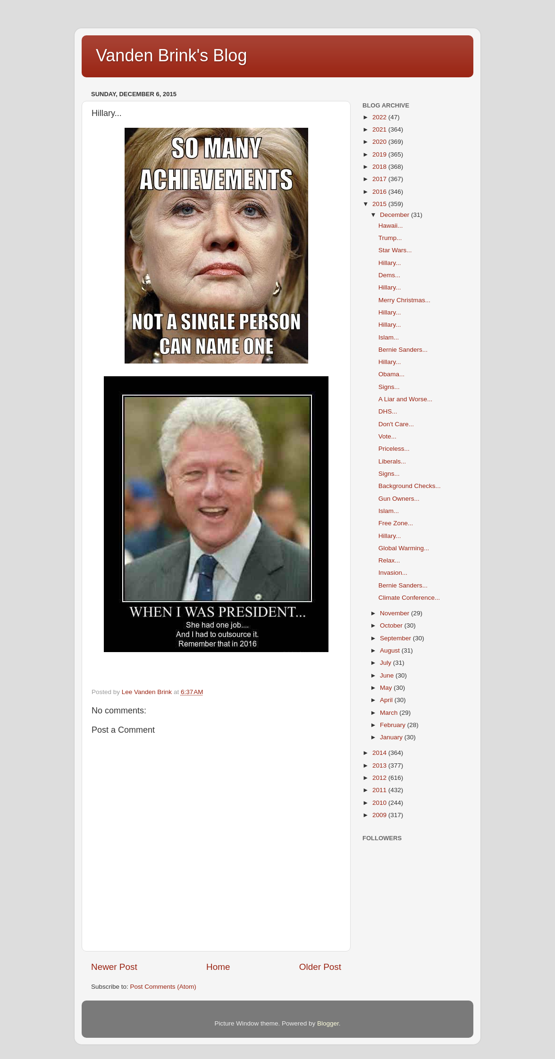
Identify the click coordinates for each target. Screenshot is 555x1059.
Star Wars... (395, 250)
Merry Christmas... (404, 300)
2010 (380, 802)
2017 (380, 178)
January (392, 737)
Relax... (389, 560)
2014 (380, 752)
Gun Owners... (399, 498)
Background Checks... (409, 485)
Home (218, 967)
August (391, 650)
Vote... (387, 436)
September (396, 638)
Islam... (388, 337)
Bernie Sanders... (403, 349)
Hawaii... (390, 225)
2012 (380, 777)
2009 (380, 815)
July (386, 662)
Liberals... (392, 461)
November (395, 613)
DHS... (387, 411)
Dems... (389, 275)
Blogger (328, 1023)
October (392, 625)
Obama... (391, 374)
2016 (380, 191)
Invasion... (393, 572)
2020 (380, 141)
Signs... (389, 386)
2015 (380, 203)
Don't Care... (396, 424)
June (387, 675)
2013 (380, 765)
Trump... (390, 237)
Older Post (320, 967)
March (389, 712)
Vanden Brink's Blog (171, 55)
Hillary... (389, 262)
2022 (380, 117)
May (387, 687)
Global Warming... (403, 548)
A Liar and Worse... (405, 399)
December (395, 214)
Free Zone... (395, 523)
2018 (380, 166)
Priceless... (394, 448)
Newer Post (114, 967)
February (393, 724)
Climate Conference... (409, 597)
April (387, 699)
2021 (380, 129)
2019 (380, 154)
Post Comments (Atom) (163, 986)
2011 (380, 790)
